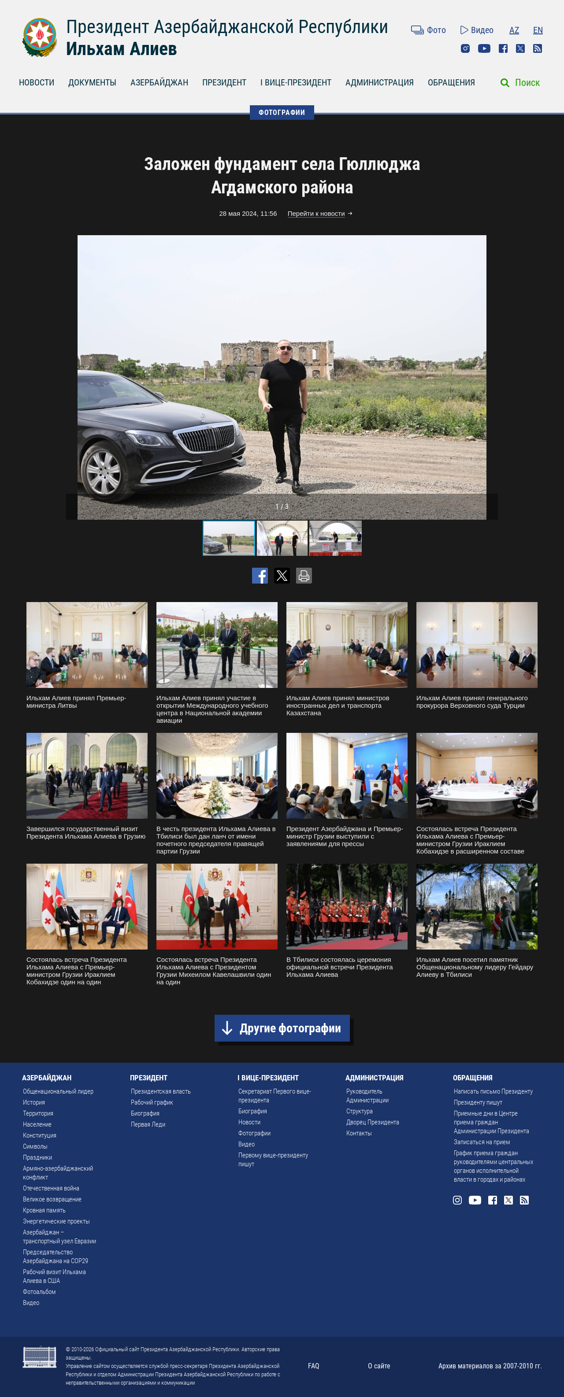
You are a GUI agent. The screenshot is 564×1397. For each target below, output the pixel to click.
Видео (482, 30)
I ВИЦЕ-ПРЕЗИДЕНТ (295, 82)
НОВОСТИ (36, 82)
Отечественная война (51, 1188)
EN (538, 30)
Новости (249, 1122)
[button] (490, 377)
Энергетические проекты (56, 1221)
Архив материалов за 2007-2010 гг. (490, 1366)
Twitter (520, 48)
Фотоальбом (39, 1292)
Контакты (359, 1133)
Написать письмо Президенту (493, 1091)
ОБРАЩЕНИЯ (451, 82)
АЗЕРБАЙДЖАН (159, 82)
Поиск (527, 82)
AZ (514, 30)
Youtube (484, 48)
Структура (359, 1111)
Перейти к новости (316, 213)
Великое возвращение (52, 1199)
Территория (38, 1113)
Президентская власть (161, 1091)
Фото (436, 30)
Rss (537, 48)
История (34, 1102)
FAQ (313, 1366)
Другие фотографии (290, 1028)
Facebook (503, 48)
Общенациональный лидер (58, 1091)
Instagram (465, 48)
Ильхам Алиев (121, 48)
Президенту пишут (478, 1102)
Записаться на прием (482, 1142)
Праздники (37, 1157)
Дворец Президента (372, 1122)
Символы (35, 1146)
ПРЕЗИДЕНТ (224, 82)
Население (37, 1124)
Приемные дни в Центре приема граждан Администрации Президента (491, 1122)
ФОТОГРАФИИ (282, 112)
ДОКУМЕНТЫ (92, 82)
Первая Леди (148, 1124)
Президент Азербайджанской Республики (227, 26)
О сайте (379, 1366)
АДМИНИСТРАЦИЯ (379, 82)
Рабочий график (152, 1102)
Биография (145, 1113)
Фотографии (254, 1133)
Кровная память (44, 1210)
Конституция (39, 1135)
